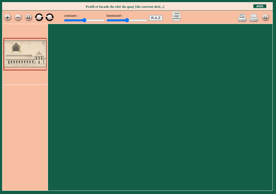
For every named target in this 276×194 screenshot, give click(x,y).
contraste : (71, 15)
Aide (259, 6)
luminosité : (114, 15)
